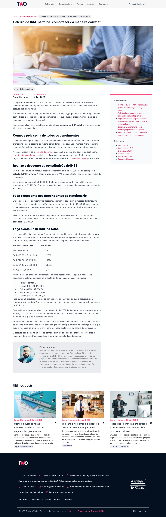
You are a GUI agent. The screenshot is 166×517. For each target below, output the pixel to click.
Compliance (123, 145)
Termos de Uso (98, 511)
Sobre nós (49, 4)
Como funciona (65, 4)
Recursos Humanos (126, 159)
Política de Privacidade (78, 511)
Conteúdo (103, 4)
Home (15, 17)
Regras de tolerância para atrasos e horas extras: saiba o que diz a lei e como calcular (132, 121)
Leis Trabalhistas (125, 156)
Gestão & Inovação (125, 154)
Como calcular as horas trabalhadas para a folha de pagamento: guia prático (133, 107)
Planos (80, 4)
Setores (90, 4)
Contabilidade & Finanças (28, 17)
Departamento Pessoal (127, 151)
